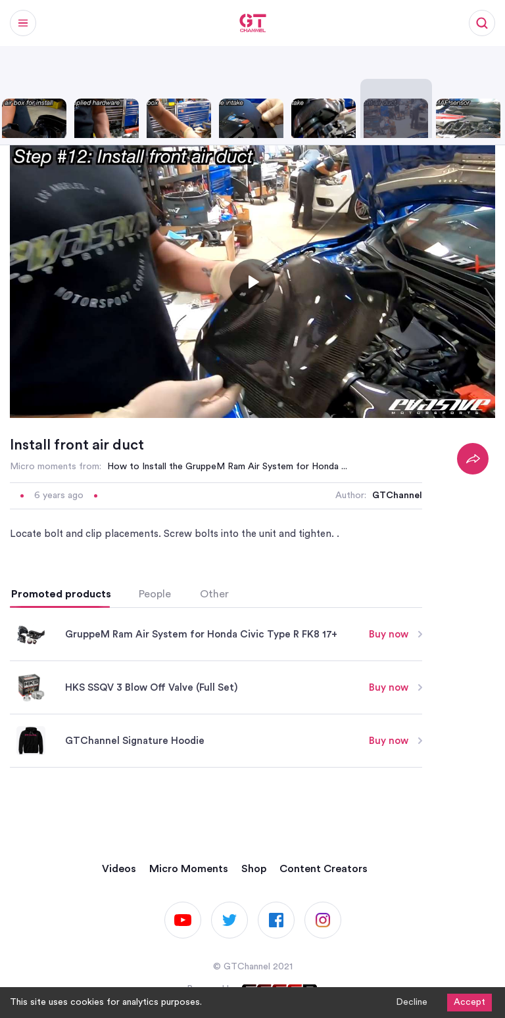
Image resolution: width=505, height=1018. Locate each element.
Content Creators (323, 869)
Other (214, 594)
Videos (119, 869)
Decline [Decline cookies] (411, 1002)
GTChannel (397, 495)
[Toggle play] (252, 282)
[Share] (473, 458)
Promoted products (61, 594)
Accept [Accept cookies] (469, 1002)
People (155, 594)
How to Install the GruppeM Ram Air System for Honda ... (227, 466)
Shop (253, 869)
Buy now (395, 634)
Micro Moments (188, 869)
